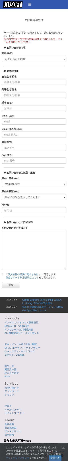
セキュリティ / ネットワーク (20, 351)
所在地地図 (10, 427)
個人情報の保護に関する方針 (23, 274)
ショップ (9, 395)
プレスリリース (13, 431)
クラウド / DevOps (14, 354)
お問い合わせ (12, 387)
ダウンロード (12, 391)
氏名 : (7, 102)
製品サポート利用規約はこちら (22, 277)
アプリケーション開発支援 (19, 329)
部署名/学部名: (9, 89)
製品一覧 (9, 366)
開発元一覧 (10, 369)
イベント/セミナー (14, 413)
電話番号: (7, 142)
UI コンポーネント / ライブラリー (22, 347)
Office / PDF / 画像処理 (17, 326)
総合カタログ (12, 373)
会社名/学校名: (9, 76)
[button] (29, 4)
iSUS (7, 376)
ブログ (8, 406)
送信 (11, 285)
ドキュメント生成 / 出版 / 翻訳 (21, 344)
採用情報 (9, 434)
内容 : (7, 53)
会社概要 (9, 424)
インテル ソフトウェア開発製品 (21, 322)
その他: (6, 204)
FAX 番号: (7, 155)
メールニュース (13, 409)
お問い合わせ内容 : (14, 227)
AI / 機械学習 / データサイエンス (22, 333)
